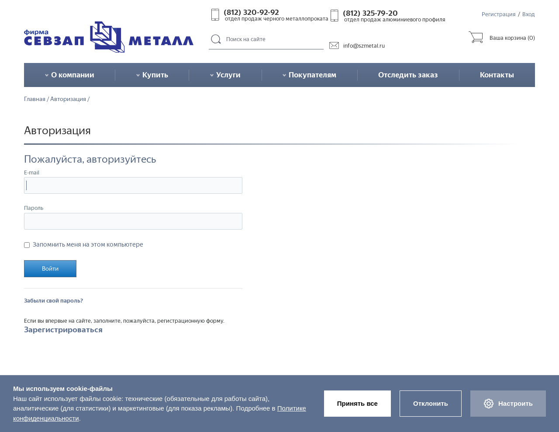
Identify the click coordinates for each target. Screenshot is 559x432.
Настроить (508, 403)
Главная (34, 99)
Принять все (357, 403)
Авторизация (68, 99)
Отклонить (430, 403)
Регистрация (499, 14)
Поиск (216, 39)
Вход (528, 14)
